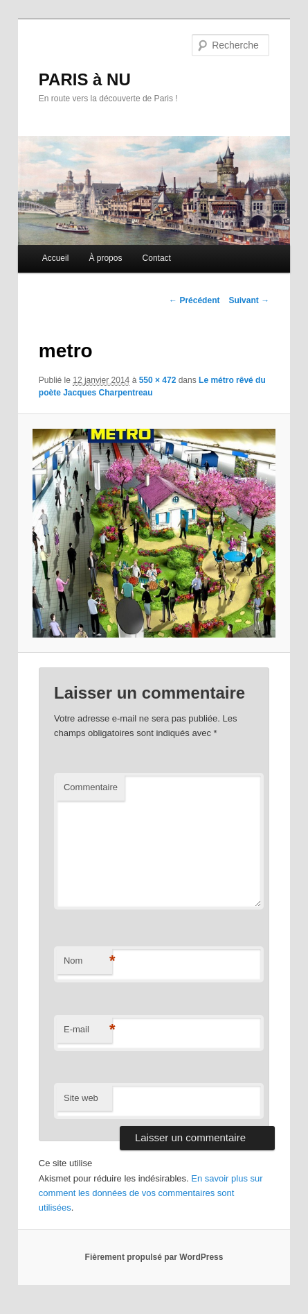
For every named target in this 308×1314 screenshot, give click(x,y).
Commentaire (91, 787)
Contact (157, 258)
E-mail (88, 1030)
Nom (88, 961)
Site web (81, 1098)
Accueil (55, 258)
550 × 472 (157, 380)
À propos (105, 258)
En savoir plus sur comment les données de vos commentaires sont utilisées (151, 1193)
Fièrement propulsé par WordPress (154, 1257)
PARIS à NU (85, 79)
